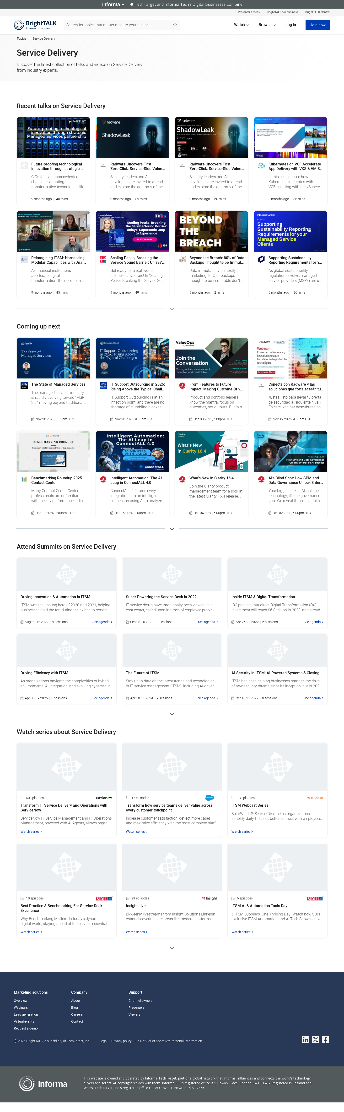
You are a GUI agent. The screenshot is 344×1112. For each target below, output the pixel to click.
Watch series (31, 831)
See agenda (102, 622)
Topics (21, 38)
